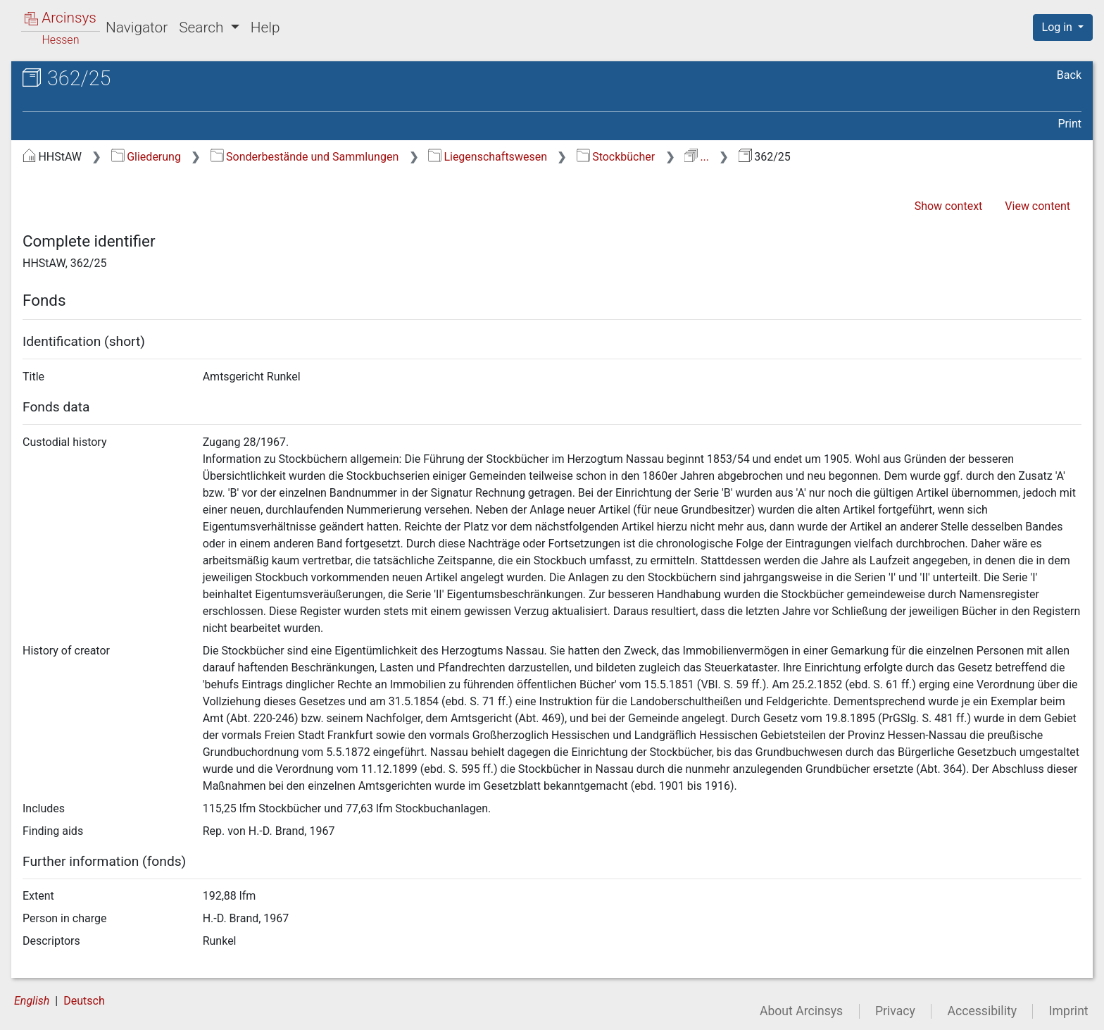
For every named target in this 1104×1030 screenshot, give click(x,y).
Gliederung (146, 156)
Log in (1058, 27)
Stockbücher (616, 156)
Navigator (137, 27)
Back (1069, 75)
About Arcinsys (801, 1011)
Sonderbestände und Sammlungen (305, 156)
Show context (949, 206)
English (31, 1000)
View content (1037, 206)
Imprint (1069, 1011)
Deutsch (83, 1000)
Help (265, 27)
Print (1069, 123)
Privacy (895, 1011)
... (696, 156)
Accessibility (982, 1011)
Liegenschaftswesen (487, 156)
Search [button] (203, 27)
